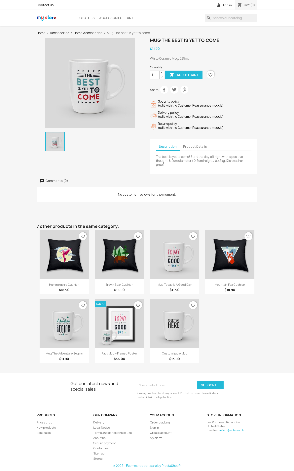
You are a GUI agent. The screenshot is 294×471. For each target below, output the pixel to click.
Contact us (45, 5)
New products (46, 427)
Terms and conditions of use (112, 433)
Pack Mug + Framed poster (119, 353)
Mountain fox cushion (230, 284)
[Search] (231, 18)
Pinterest (184, 90)
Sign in (154, 427)
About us (99, 438)
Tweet (174, 90)
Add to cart (183, 75)
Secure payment (104, 443)
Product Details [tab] (195, 147)
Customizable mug (174, 353)
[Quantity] (155, 75)
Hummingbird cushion (64, 284)
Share (164, 90)
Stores (98, 458)
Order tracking (160, 422)
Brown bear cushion (119, 284)
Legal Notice (101, 427)
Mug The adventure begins (64, 353)
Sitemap (98, 453)
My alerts (156, 438)
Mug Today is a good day (175, 284)
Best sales (44, 433)
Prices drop (44, 422)
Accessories (110, 18)
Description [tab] (168, 147)
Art (130, 18)
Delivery (98, 422)
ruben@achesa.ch (231, 430)
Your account (163, 415)
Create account (161, 433)
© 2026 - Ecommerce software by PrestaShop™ (147, 466)
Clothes (87, 18)
